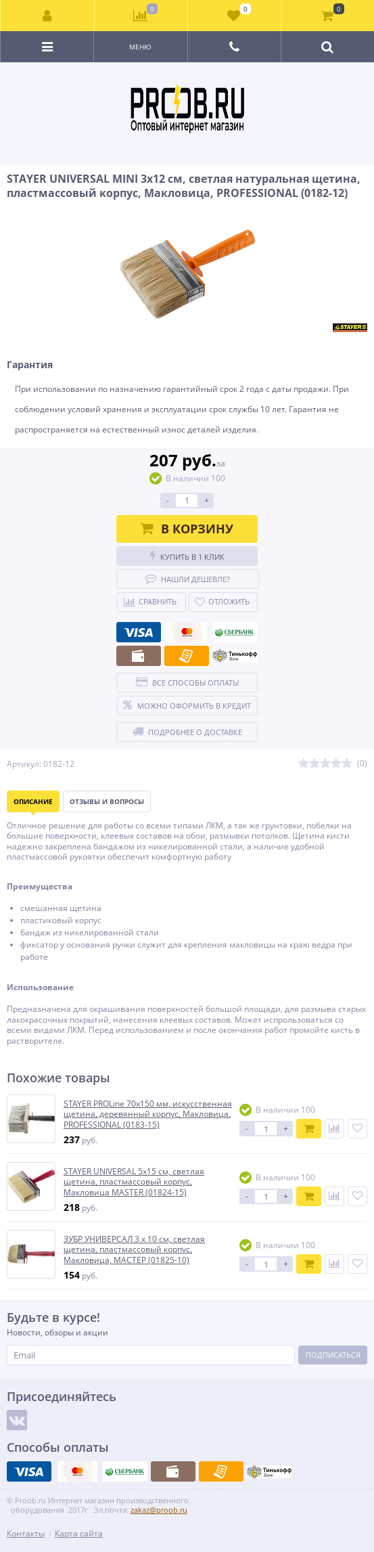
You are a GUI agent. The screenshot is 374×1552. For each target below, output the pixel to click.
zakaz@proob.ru (159, 1510)
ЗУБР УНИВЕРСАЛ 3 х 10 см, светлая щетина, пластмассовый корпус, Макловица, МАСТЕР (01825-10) (134, 1250)
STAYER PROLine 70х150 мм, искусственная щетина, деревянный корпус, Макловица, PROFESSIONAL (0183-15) (148, 1114)
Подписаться (333, 1355)
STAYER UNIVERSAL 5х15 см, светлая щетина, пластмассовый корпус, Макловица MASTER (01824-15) (134, 1182)
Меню (140, 46)
